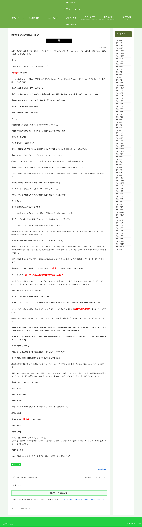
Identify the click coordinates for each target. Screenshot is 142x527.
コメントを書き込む (59, 493)
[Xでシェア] (59, 41)
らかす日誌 (16, 464)
